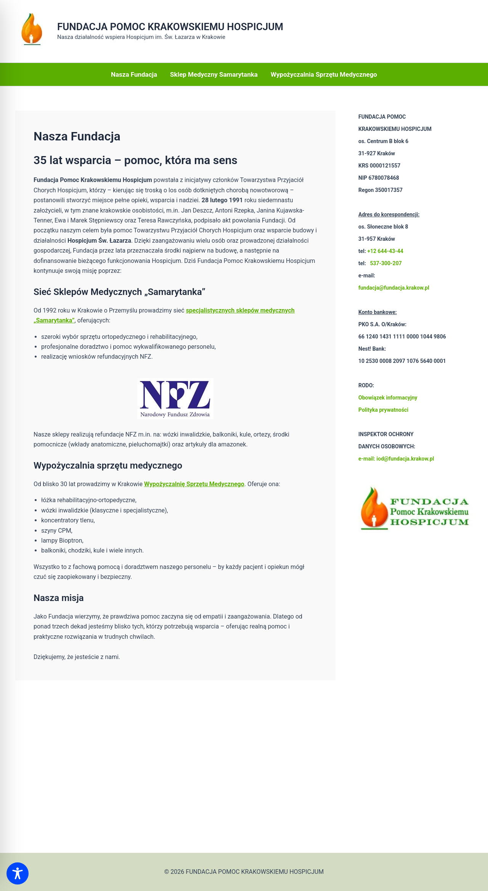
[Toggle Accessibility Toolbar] (17, 873)
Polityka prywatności (383, 410)
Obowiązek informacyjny (387, 398)
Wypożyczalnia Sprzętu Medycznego (324, 74)
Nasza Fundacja (134, 74)
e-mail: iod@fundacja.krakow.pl (396, 459)
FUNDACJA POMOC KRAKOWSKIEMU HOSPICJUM (170, 26)
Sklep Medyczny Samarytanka (214, 74)
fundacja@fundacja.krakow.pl (393, 288)
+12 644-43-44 (385, 251)
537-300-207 (385, 263)
